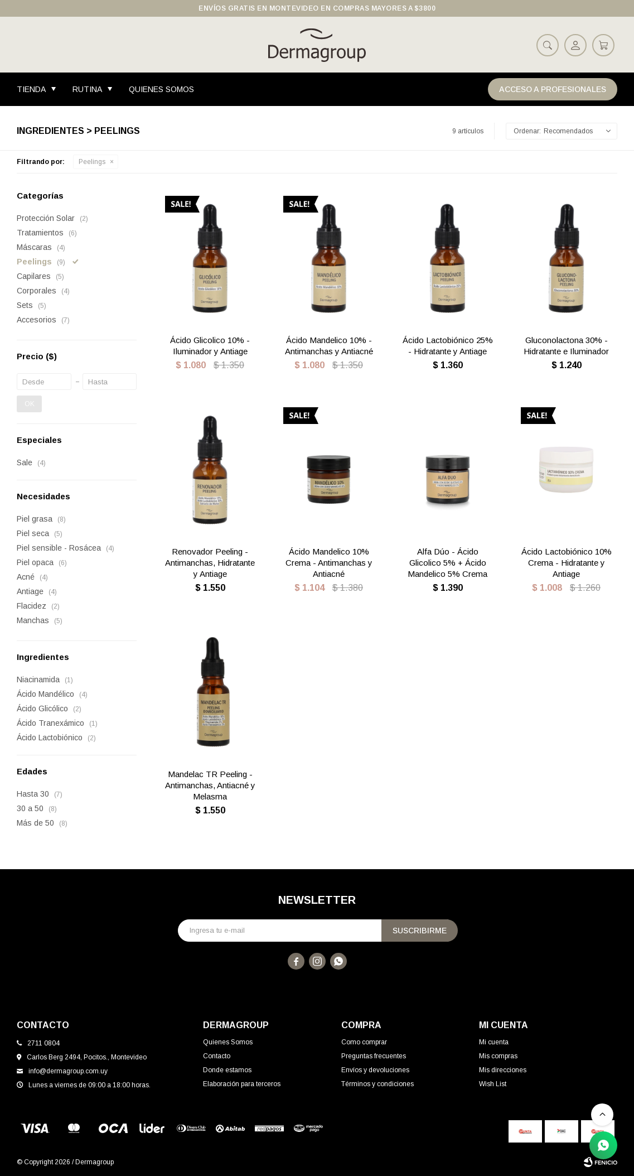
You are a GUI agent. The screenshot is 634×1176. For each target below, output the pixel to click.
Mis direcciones (502, 1070)
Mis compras (498, 1056)
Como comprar (364, 1042)
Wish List (492, 1084)
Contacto (216, 1056)
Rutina (87, 89)
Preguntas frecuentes (373, 1056)
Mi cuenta (494, 1042)
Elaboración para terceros (241, 1084)
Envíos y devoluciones (375, 1070)
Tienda (31, 89)
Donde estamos (227, 1070)
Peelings (92, 162)
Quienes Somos (161, 89)
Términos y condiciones (377, 1084)
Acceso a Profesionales (552, 89)
